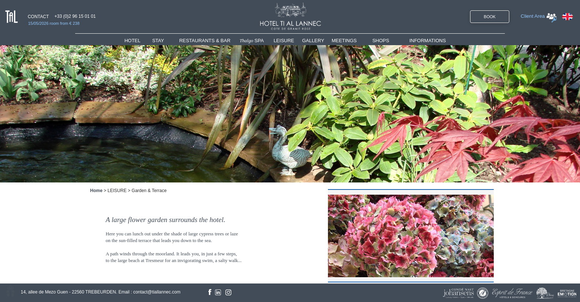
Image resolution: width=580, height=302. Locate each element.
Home (96, 190)
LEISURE (284, 40)
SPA (251, 40)
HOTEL (133, 40)
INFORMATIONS (427, 40)
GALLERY (313, 40)
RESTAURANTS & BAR (204, 40)
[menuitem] (138, 40)
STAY (158, 40)
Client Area (533, 16)
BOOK (490, 16)
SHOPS (380, 40)
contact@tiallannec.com (157, 292)
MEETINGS (344, 40)
